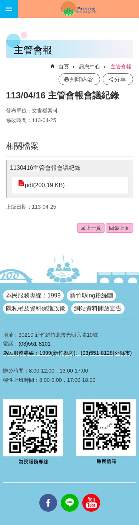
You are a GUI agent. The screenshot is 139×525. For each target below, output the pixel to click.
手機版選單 (9, 9)
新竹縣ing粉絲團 (91, 295)
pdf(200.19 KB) (45, 185)
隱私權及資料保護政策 (35, 308)
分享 (120, 79)
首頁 (64, 67)
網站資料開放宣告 (98, 308)
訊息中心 (89, 67)
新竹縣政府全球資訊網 (78, 9)
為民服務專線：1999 (33, 295)
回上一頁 (90, 228)
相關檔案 (22, 146)
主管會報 (120, 67)
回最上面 (119, 228)
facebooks (48, 494)
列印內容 (82, 79)
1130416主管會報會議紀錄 (45, 168)
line (69, 494)
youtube (91, 494)
